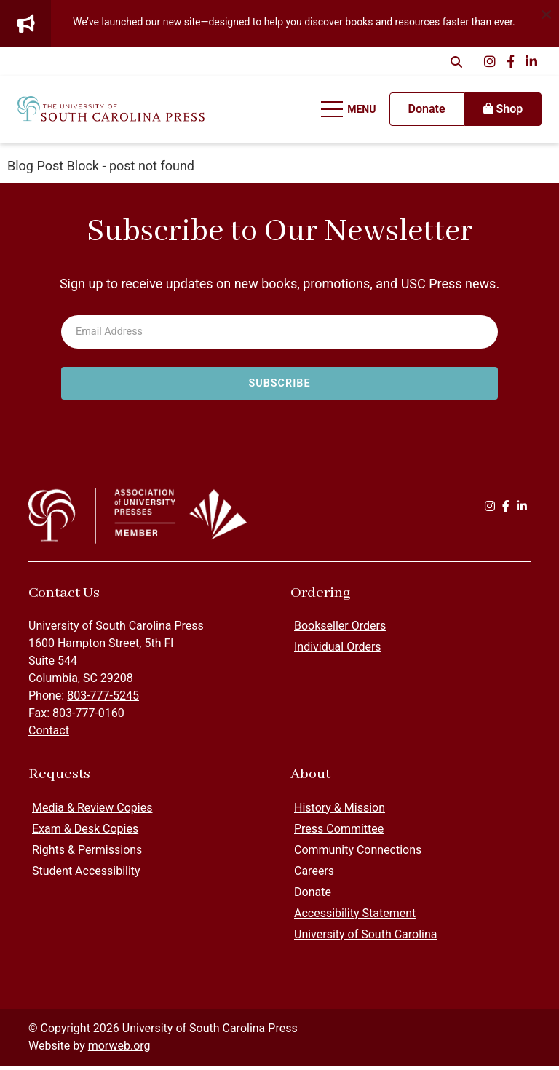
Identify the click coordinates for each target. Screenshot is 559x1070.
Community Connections (357, 854)
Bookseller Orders (340, 631)
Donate (312, 896)
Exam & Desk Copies (85, 833)
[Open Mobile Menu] (345, 112)
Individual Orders (337, 652)
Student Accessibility (87, 875)
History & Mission (339, 812)
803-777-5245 (103, 701)
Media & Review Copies (92, 812)
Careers (314, 875)
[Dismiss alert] (546, 13)
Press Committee (339, 833)
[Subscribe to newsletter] (279, 383)
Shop (498, 112)
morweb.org (119, 1050)
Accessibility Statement (355, 917)
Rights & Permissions (87, 854)
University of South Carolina (365, 939)
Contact (48, 735)
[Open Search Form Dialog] (456, 61)
